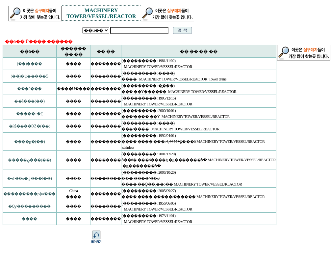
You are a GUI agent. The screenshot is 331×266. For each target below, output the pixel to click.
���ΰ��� (29, 88)
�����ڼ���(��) (29, 160)
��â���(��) (29, 101)
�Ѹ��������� (29, 206)
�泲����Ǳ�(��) (29, 126)
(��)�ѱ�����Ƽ (29, 76)
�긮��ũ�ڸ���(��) (29, 178)
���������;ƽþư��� (29, 193)
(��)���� (29, 63)
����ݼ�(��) (29, 141)
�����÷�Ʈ (29, 113)
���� (29, 218)
